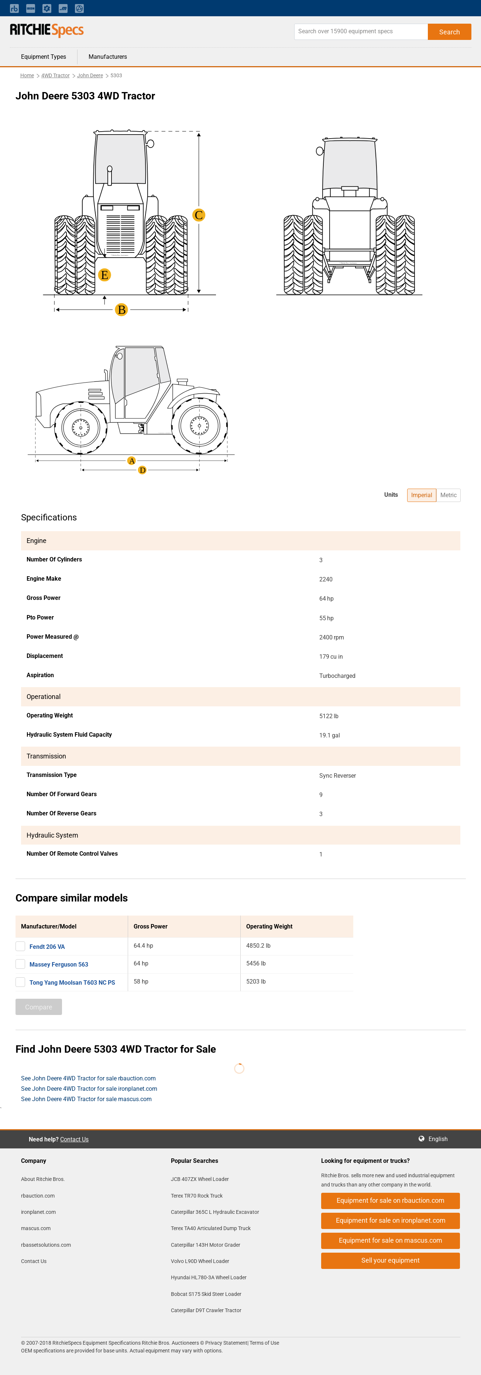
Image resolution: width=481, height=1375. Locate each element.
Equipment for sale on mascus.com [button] (390, 1240)
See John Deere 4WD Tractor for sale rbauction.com (88, 1078)
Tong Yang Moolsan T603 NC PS (72, 982)
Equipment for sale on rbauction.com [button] (390, 1200)
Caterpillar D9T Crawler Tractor (206, 1310)
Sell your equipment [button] (390, 1260)
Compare (38, 1007)
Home (27, 75)
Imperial (421, 495)
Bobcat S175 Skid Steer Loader (206, 1294)
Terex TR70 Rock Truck (197, 1196)
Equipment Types (43, 56)
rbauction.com (38, 1196)
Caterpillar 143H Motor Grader (205, 1245)
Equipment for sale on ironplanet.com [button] (391, 1220)
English (440, 1139)
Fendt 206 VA (47, 946)
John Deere (90, 75)
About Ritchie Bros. (43, 1179)
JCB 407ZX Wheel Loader (200, 1179)
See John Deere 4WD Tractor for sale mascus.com (86, 1099)
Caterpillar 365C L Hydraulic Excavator (215, 1212)
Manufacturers (108, 56)
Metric (448, 495)
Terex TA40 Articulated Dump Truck (211, 1228)
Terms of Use (263, 1343)
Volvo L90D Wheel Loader (200, 1261)
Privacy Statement (226, 1343)
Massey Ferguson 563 (59, 964)
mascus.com (36, 1228)
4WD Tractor (55, 75)
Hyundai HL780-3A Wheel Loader (209, 1277)
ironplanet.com (38, 1212)
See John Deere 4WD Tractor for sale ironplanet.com (89, 1088)
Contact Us (74, 1139)
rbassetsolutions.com (46, 1245)
